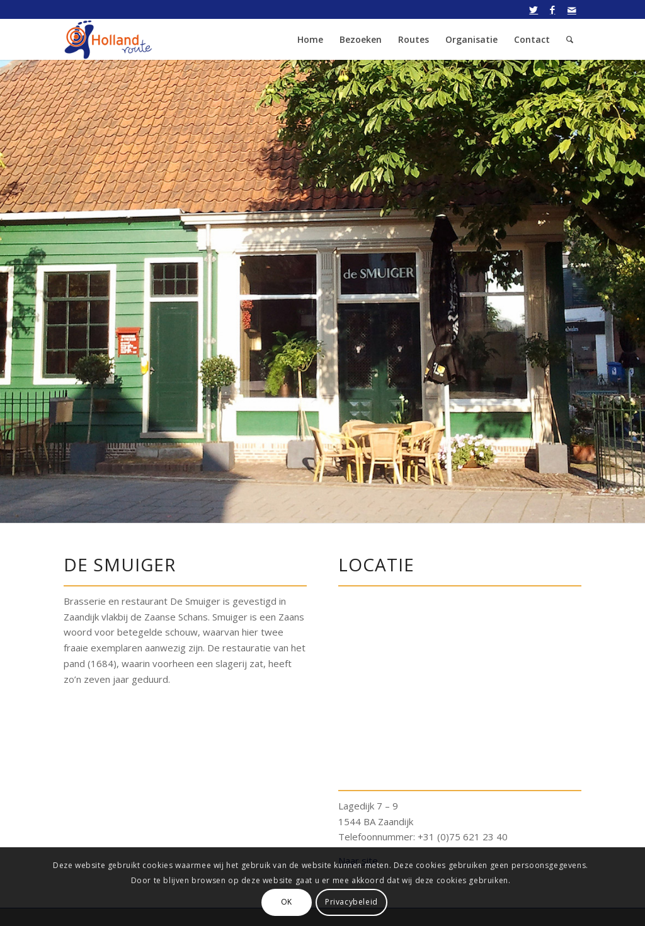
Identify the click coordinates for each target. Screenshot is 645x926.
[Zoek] (569, 39)
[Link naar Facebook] (553, 9)
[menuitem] (310, 39)
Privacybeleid (351, 901)
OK (286, 901)
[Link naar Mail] (571, 9)
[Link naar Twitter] (534, 9)
